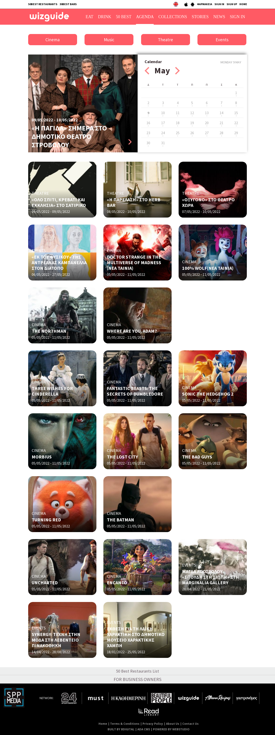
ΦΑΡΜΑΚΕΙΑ (204, 4)
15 (236, 112)
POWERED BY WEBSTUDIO (171, 729)
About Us (172, 724)
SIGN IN (219, 4)
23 (148, 132)
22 (236, 122)
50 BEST (124, 16)
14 (221, 112)
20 (207, 122)
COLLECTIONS (172, 16)
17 (163, 122)
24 (163, 132)
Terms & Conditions (124, 724)
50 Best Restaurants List (137, 671)
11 (178, 112)
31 (163, 142)
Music (109, 39)
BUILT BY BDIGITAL (121, 729)
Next (177, 70)
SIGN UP (232, 4)
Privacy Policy (153, 724)
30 (148, 142)
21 (221, 122)
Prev (147, 70)
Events (222, 39)
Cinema (52, 39)
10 (163, 112)
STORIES (200, 16)
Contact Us (190, 724)
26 (192, 132)
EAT (89, 16)
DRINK (104, 16)
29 (236, 132)
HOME (243, 4)
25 (178, 132)
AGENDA (145, 16)
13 (207, 112)
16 (148, 122)
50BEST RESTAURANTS (42, 4)
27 (207, 132)
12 (192, 112)
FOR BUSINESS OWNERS (137, 679)
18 (178, 122)
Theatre (165, 39)
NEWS (219, 16)
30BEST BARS (68, 4)
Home (102, 724)
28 (221, 132)
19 (192, 122)
